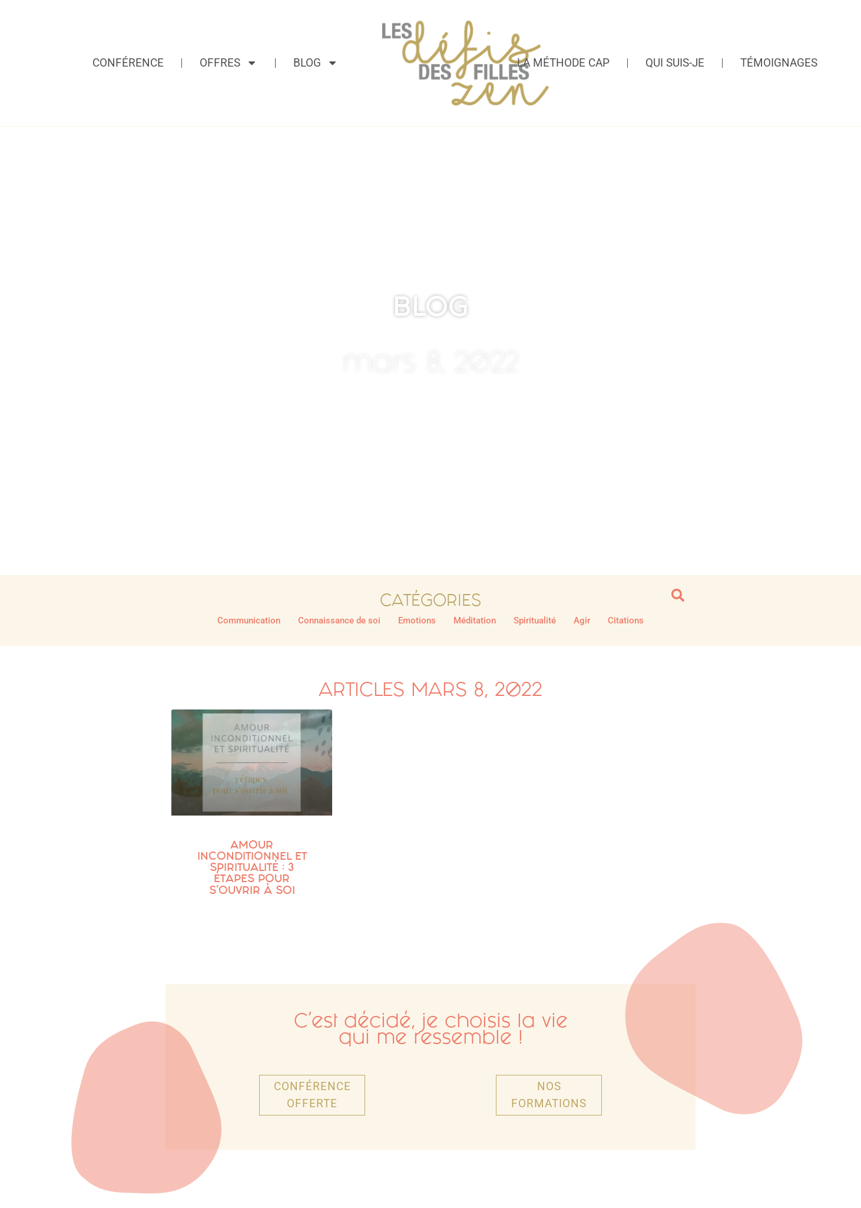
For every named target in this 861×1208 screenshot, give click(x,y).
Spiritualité (535, 620)
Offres (228, 62)
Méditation (474, 620)
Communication (248, 620)
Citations (626, 620)
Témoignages (778, 63)
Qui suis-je (674, 63)
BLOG (431, 306)
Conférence (128, 63)
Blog (315, 62)
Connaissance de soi (339, 620)
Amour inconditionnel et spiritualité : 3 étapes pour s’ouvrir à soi (252, 867)
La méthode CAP (563, 63)
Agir (582, 620)
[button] (678, 595)
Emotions (417, 620)
